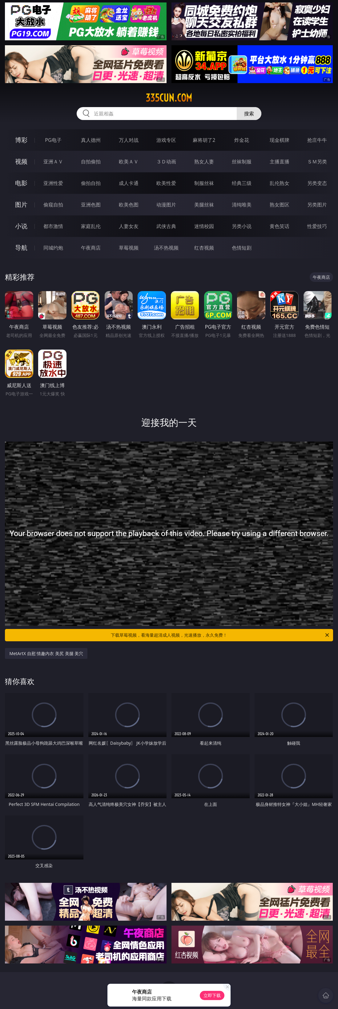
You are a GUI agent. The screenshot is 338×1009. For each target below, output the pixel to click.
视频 (21, 161)
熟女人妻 (204, 161)
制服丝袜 (204, 183)
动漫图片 (166, 204)
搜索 (249, 113)
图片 (21, 204)
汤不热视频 (166, 247)
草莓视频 (129, 247)
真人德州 (91, 140)
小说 (21, 226)
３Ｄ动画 (166, 161)
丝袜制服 (241, 161)
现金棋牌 (279, 140)
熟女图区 (279, 204)
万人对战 (129, 140)
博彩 (21, 140)
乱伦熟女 (279, 183)
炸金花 (241, 140)
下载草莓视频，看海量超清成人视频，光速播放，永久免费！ (220, 635)
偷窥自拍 (53, 204)
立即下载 (212, 995)
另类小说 (241, 226)
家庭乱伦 (91, 226)
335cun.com (169, 98)
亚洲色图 (91, 204)
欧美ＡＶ (129, 161)
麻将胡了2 (204, 140)
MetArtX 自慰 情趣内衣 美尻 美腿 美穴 (46, 653)
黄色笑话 (279, 226)
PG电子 (53, 140)
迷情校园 (204, 226)
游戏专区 (166, 140)
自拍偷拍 (91, 161)
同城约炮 (53, 247)
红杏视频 (204, 247)
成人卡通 (129, 183)
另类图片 (317, 204)
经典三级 (241, 183)
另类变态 (317, 183)
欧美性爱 (166, 183)
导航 (21, 247)
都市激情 (53, 226)
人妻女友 (129, 226)
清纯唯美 (241, 204)
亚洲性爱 (53, 183)
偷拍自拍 (91, 183)
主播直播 (279, 161)
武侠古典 (166, 226)
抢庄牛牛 (317, 140)
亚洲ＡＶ (53, 161)
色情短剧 (241, 247)
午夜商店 (91, 247)
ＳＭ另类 (317, 161)
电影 (21, 183)
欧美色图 (129, 204)
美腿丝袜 (204, 204)
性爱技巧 (317, 226)
